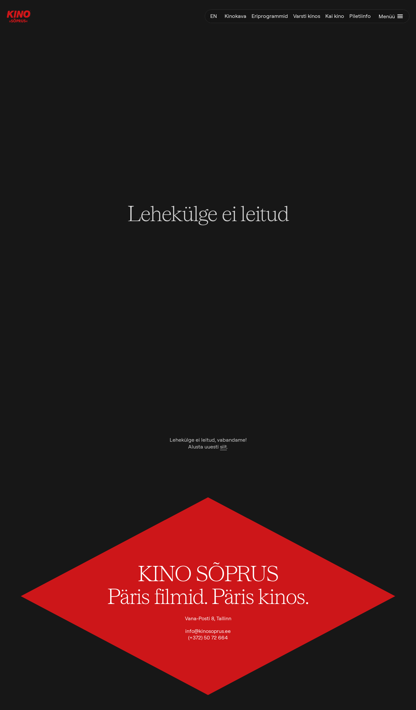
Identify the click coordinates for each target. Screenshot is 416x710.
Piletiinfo (360, 16)
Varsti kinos (306, 16)
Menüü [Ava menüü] (391, 16)
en (213, 16)
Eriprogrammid (270, 16)
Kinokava (235, 16)
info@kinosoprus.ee (208, 631)
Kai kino (334, 16)
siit (223, 447)
